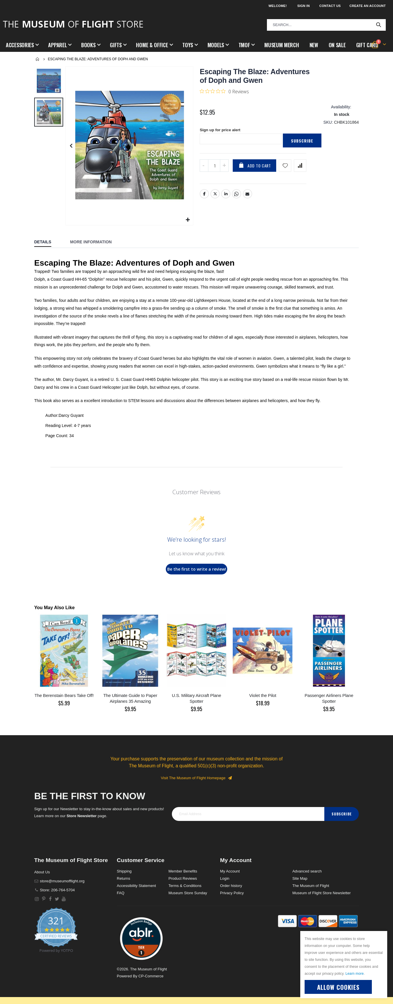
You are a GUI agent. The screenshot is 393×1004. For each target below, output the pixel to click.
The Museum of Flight (310, 885)
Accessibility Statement (136, 885)
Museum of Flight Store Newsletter (321, 893)
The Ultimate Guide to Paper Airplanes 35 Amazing (130, 698)
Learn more (354, 974)
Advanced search (307, 871)
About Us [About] (42, 872)
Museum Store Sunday (187, 893)
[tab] (47, 242)
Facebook (204, 195)
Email (247, 195)
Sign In (303, 6)
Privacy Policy (232, 893)
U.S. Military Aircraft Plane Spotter (196, 698)
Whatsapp (236, 195)
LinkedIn (226, 195)
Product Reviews (182, 878)
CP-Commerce (150, 976)
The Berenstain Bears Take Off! (64, 695)
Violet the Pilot (262, 695)
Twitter (215, 195)
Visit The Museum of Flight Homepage (196, 778)
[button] (188, 220)
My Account (230, 871)
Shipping (124, 871)
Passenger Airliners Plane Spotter (329, 698)
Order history (231, 885)
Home (38, 59)
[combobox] (326, 25)
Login (224, 878)
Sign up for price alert (221, 131)
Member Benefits (182, 871)
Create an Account (368, 6)
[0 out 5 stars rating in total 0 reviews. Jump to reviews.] (224, 91)
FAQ (120, 893)
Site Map (300, 878)
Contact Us (330, 6)
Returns (123, 878)
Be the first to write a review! (196, 569)
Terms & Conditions (184, 885)
